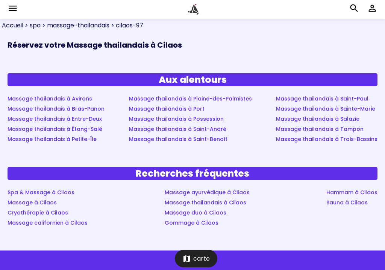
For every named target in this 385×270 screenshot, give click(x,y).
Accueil (12, 25)
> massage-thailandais (75, 25)
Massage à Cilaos (32, 202)
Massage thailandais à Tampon (320, 129)
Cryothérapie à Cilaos (38, 212)
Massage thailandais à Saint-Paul (322, 98)
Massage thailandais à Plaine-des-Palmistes (190, 98)
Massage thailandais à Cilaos (205, 202)
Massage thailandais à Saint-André (177, 129)
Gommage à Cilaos (191, 222)
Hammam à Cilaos (351, 192)
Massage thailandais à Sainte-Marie (325, 108)
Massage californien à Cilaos (48, 222)
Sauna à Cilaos (347, 202)
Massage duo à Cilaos (195, 212)
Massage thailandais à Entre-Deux (55, 119)
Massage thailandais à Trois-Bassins (326, 139)
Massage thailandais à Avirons (50, 98)
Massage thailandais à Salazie (317, 119)
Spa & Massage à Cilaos (41, 192)
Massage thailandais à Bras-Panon (56, 108)
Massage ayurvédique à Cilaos (207, 192)
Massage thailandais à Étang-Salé (55, 129)
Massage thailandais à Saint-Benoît (178, 139)
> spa (32, 25)
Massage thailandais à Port (167, 108)
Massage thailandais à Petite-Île (52, 139)
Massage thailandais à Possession (176, 119)
